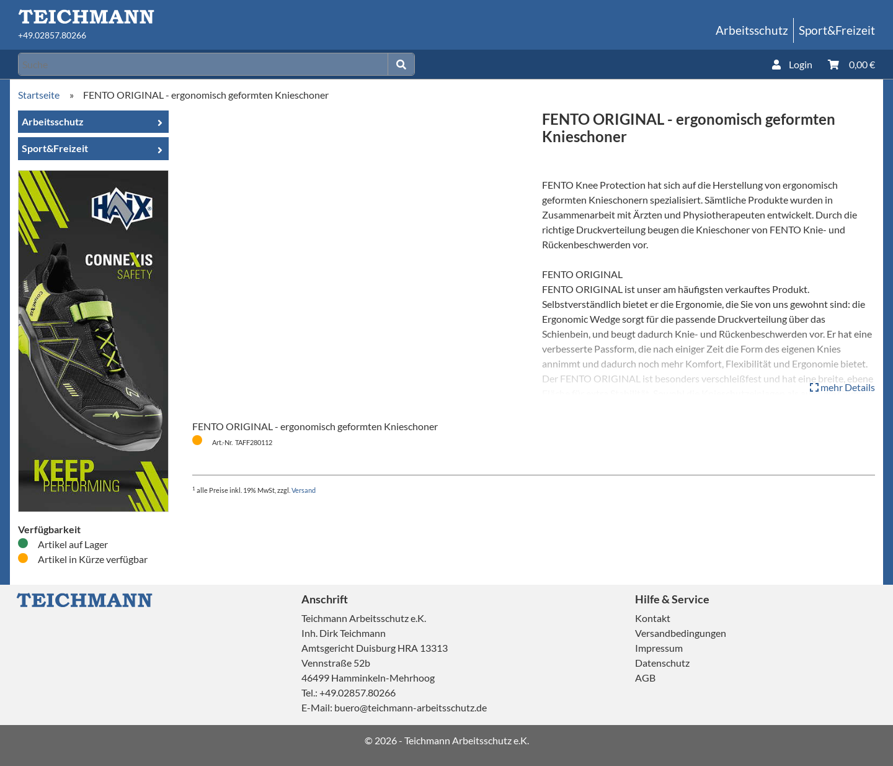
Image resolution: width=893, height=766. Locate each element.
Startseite (39, 95)
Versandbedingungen (680, 633)
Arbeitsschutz (752, 30)
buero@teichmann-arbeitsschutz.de (410, 707)
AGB (645, 677)
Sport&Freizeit (837, 30)
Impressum (659, 648)
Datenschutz (662, 663)
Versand (303, 490)
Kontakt (652, 618)
